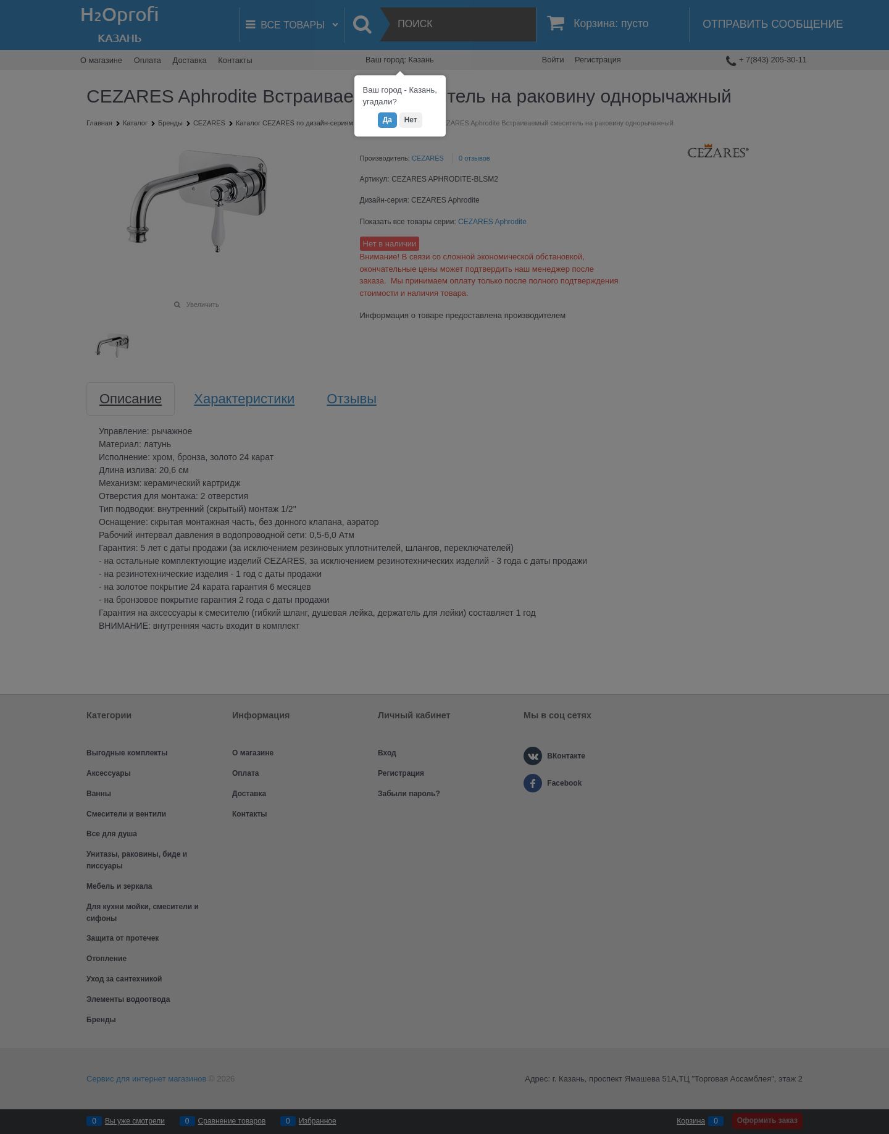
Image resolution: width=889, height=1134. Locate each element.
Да (387, 120)
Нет (410, 120)
